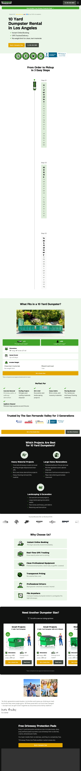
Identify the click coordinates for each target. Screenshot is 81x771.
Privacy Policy (30, 759)
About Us (28, 741)
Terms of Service (30, 762)
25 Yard (6, 753)
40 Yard (6, 756)
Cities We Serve (30, 738)
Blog (27, 753)
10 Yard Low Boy (9, 746)
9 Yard (6, 743)
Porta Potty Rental (31, 734)
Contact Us (29, 749)
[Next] (75, 492)
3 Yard (6, 734)
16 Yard (6, 749)
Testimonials (29, 756)
